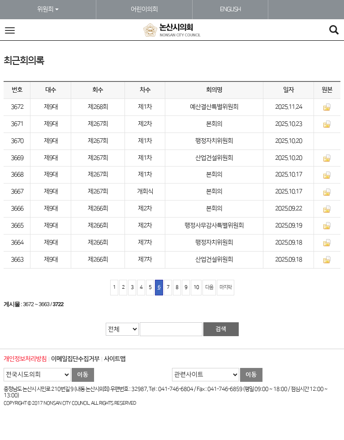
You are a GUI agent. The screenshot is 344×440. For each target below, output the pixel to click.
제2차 (145, 124)
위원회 (48, 9)
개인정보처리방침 (25, 359)
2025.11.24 (288, 107)
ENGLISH (230, 9)
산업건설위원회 (214, 158)
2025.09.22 (288, 208)
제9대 (51, 107)
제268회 (98, 107)
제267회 (98, 124)
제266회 (98, 208)
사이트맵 (114, 359)
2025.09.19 (288, 225)
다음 (209, 287)
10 (196, 287)
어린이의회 (144, 9)
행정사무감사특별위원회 (214, 225)
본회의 (214, 124)
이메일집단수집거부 (75, 359)
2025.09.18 (288, 242)
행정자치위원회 (214, 141)
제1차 (145, 107)
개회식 (145, 191)
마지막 (225, 287)
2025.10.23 (288, 124)
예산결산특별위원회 (214, 107)
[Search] (333, 31)
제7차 (145, 242)
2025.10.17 (288, 174)
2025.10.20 (288, 141)
